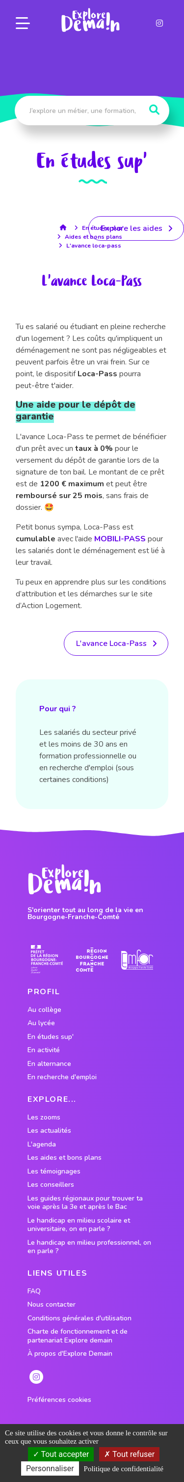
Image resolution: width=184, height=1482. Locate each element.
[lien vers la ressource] (116, 643)
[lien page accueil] (90, 20)
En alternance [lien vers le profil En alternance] (49, 1064)
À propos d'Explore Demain (69, 1353)
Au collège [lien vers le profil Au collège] (44, 1010)
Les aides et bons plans (64, 1157)
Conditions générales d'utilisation (79, 1318)
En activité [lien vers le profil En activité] (43, 1050)
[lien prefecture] (47, 959)
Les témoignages (53, 1171)
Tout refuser (129, 1454)
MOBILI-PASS (120, 538)
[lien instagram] (159, 23)
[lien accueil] (65, 227)
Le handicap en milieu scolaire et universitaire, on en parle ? (78, 1224)
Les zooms (43, 1117)
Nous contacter (51, 1304)
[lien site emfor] (137, 960)
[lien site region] (92, 960)
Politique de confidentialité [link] (123, 1469)
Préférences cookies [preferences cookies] (59, 1400)
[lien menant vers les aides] (136, 228)
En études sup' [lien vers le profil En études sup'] (50, 1037)
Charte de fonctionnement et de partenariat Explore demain (77, 1335)
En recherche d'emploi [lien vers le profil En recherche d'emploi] (62, 1077)
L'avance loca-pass (93, 246)
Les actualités (49, 1130)
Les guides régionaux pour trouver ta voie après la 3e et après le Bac (85, 1202)
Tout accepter (61, 1454)
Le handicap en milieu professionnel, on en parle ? (89, 1247)
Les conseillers (50, 1184)
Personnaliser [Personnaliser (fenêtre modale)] (50, 1468)
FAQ (34, 1291)
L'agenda (41, 1144)
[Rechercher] (154, 110)
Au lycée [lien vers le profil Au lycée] (41, 1023)
